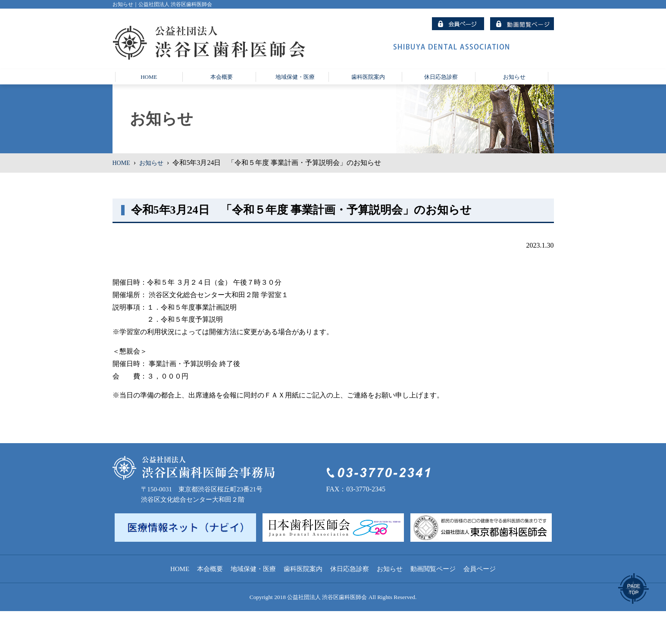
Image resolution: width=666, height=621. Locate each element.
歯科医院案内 (303, 578)
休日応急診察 (349, 578)
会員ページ (479, 578)
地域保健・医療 (253, 578)
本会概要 (210, 578)
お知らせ (155, 173)
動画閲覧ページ (433, 578)
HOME (123, 173)
